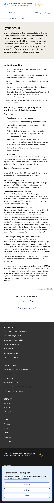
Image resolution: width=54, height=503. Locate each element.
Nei (33, 301)
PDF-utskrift (29, 309)
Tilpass (27, 496)
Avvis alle (27, 490)
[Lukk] (48, 469)
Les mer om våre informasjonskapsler (16, 478)
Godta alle (27, 484)
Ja (23, 301)
